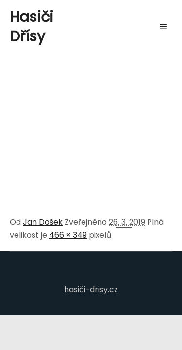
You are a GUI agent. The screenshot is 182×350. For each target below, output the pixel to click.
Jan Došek (43, 222)
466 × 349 (68, 235)
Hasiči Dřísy (31, 27)
